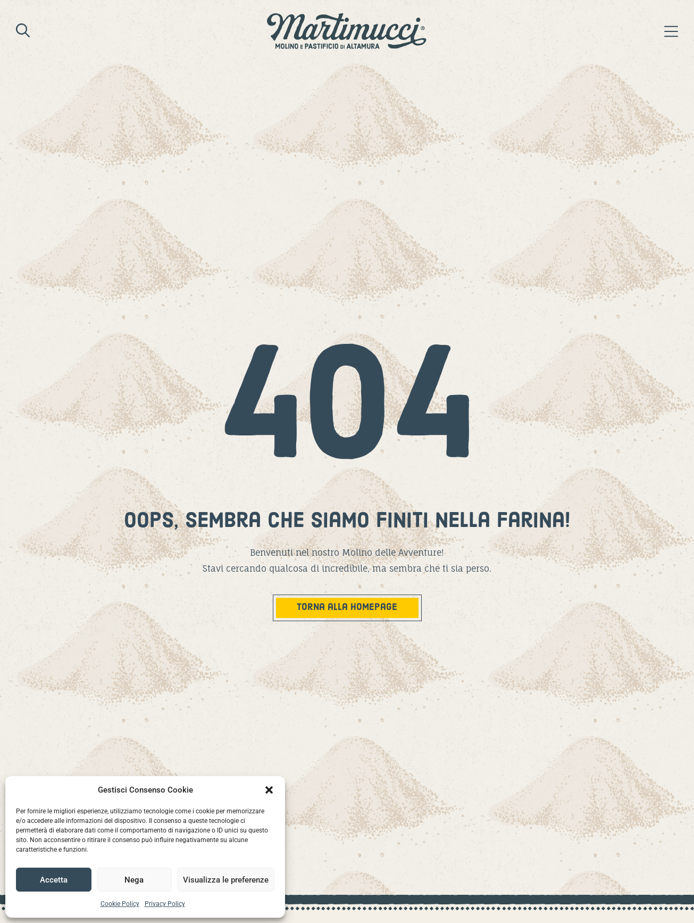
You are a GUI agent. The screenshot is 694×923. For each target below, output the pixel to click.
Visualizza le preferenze (226, 880)
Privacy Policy (165, 904)
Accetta (54, 880)
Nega (134, 880)
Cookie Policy (120, 904)
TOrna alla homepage (347, 608)
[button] (269, 790)
